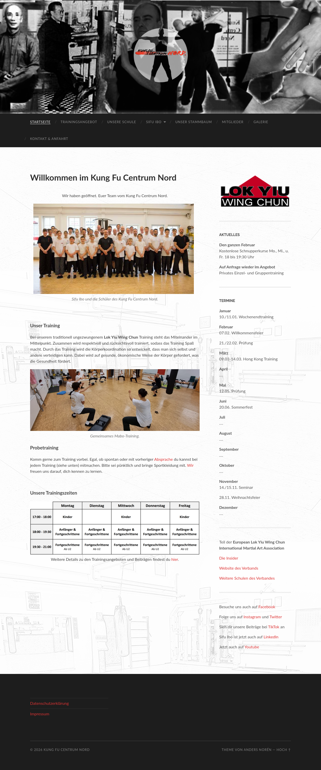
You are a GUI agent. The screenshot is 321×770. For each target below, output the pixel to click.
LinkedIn (271, 636)
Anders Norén (258, 750)
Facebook (266, 606)
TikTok (273, 626)
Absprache (163, 459)
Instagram (252, 616)
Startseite (40, 122)
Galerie (261, 122)
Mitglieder (233, 122)
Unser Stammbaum (193, 122)
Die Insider (228, 558)
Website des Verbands (238, 568)
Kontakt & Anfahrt (49, 139)
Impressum (39, 713)
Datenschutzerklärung (49, 703)
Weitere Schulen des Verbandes (247, 578)
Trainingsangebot (78, 122)
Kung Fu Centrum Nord (67, 750)
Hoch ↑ (284, 750)
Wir (190, 465)
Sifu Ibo (154, 122)
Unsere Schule (121, 122)
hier (174, 559)
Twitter (276, 616)
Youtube (252, 646)
